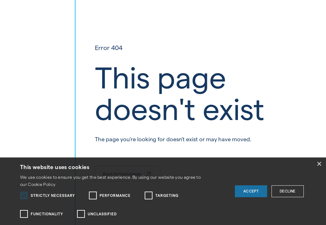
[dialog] (163, 191)
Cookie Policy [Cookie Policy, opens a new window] (41, 184)
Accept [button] (251, 191)
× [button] (319, 164)
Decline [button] (288, 191)
